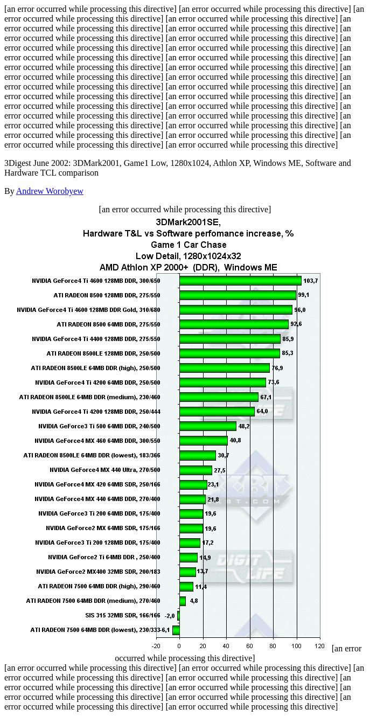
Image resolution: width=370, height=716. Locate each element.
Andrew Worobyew (49, 191)
